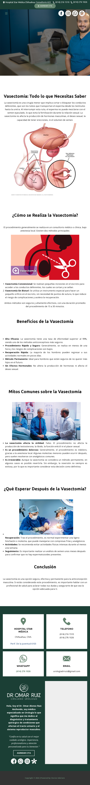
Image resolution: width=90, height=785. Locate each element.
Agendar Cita (45, 6)
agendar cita (24, 753)
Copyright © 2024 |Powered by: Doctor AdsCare (45, 778)
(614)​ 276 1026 (23, 671)
